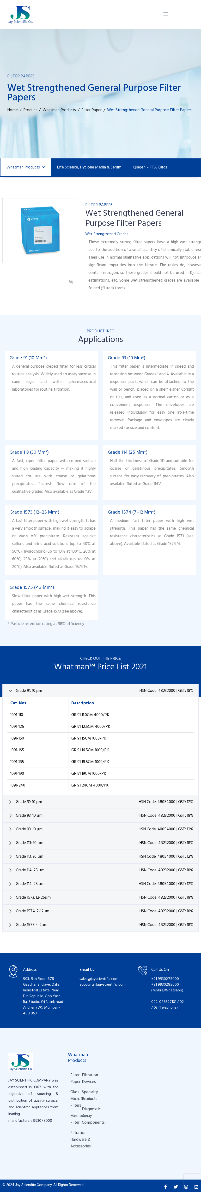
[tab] (100, 688)
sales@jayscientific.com (98, 977)
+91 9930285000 (165, 982)
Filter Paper (71, 1076)
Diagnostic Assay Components (85, 1114)
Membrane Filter (71, 1117)
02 (182, 1000)
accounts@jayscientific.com (102, 982)
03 (156, 1005)
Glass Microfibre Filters (71, 1097)
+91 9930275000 (165, 977)
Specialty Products (83, 1093)
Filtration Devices (83, 1076)
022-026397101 (163, 1000)
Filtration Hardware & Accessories (73, 1138)
